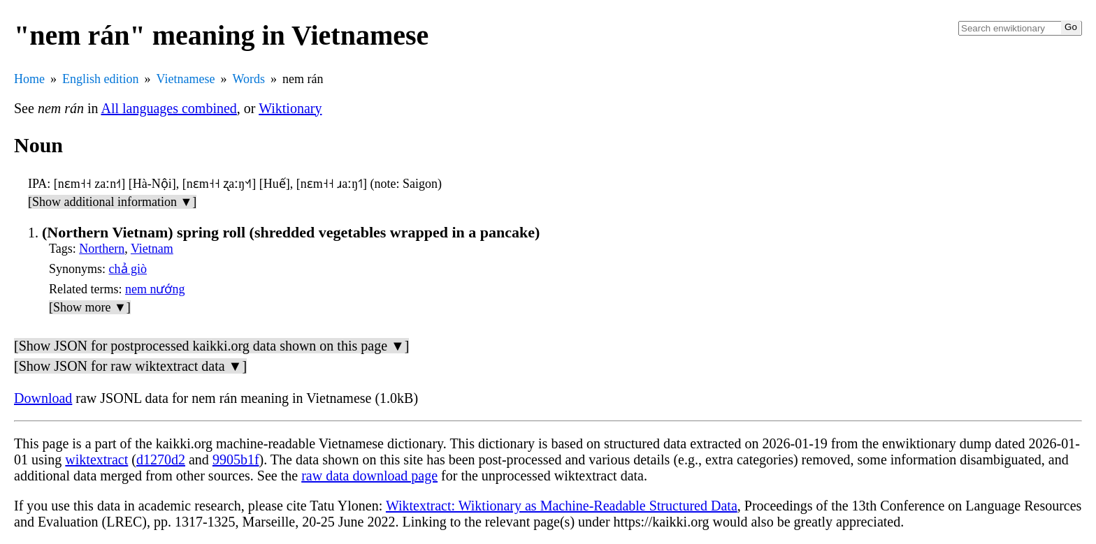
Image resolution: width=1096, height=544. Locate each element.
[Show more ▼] (90, 307)
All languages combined (168, 108)
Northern (101, 249)
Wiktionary (290, 108)
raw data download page (369, 475)
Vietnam (152, 249)
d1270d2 (160, 459)
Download (43, 398)
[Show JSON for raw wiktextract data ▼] (130, 366)
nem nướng (155, 289)
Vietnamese (186, 79)
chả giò (128, 269)
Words (248, 79)
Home (29, 79)
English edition (100, 79)
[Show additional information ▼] (112, 202)
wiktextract (96, 459)
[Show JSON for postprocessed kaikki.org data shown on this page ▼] (211, 345)
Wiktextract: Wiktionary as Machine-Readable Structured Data (561, 505)
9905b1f (235, 459)
